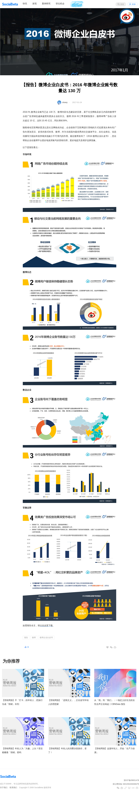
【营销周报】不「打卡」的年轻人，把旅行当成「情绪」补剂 (22, 702)
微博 (34, 637)
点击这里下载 (46, 625)
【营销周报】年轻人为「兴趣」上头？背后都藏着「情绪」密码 (22, 750)
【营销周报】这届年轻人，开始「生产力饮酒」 (114, 750)
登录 (134, 4)
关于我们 (3, 787)
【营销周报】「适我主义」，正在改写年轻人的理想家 (68, 702)
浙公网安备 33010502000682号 (126, 784)
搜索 (122, 4)
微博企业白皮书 (46, 637)
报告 (26, 637)
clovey (64, 102)
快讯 (25, 3)
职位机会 (60, 3)
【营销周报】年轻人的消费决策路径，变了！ (67, 750)
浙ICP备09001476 (131, 780)
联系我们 (13, 787)
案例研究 (46, 3)
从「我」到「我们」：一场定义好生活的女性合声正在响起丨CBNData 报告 (114, 702)
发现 (34, 3)
